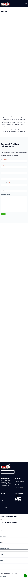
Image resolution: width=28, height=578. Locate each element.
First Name (2, 520)
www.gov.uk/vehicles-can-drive (9, 129)
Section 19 (3, 494)
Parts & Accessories (5, 492)
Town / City (2, 575)
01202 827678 (19, 481)
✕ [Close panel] (0, 515)
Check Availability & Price (8, 467)
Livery (2, 496)
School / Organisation (4, 544)
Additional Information (5, 198)
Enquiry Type (3, 192)
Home (2, 9)
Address (2, 556)
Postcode (4, 180)
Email (4, 168)
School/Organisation (7, 186)
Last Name (2, 526)
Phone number (3, 532)
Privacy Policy (19, 508)
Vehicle (1, 550)
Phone (4, 174)
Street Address (3, 572)
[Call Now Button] (25, 575)
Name (4, 162)
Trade (2, 498)
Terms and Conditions (10, 508)
